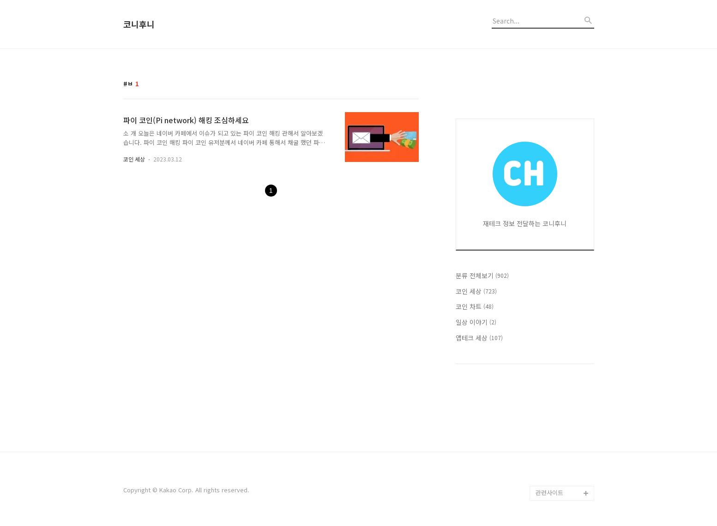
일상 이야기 (476, 322)
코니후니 (139, 24)
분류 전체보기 (482, 275)
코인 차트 (475, 306)
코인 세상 (134, 159)
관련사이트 (549, 492)
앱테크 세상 (479, 337)
